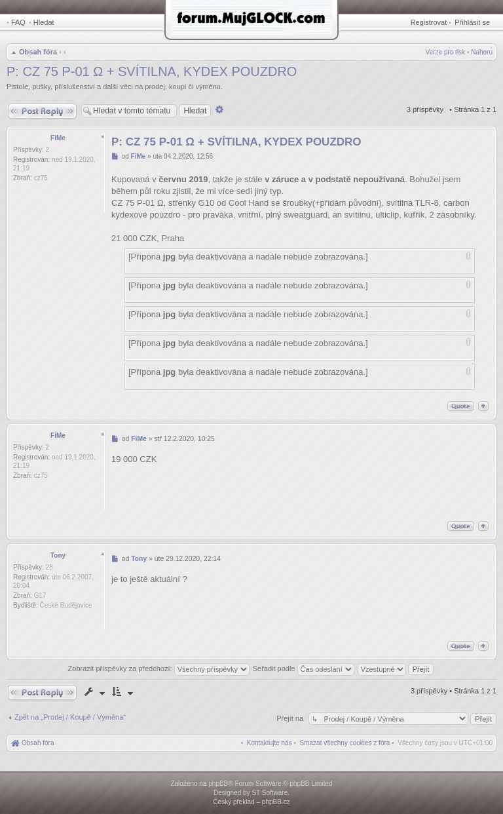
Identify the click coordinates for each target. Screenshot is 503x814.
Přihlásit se (472, 22)
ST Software (270, 792)
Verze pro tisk (446, 52)
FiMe (57, 138)
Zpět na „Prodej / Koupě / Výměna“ (70, 717)
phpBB (218, 783)
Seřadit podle (303, 668)
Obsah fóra (38, 52)
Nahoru (482, 52)
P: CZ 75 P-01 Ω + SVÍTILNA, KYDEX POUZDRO (152, 71)
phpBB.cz (276, 801)
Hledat (43, 22)
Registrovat (429, 22)
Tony (57, 555)
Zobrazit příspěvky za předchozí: (159, 668)
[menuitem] (345, 742)
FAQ (18, 22)
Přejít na (290, 718)
